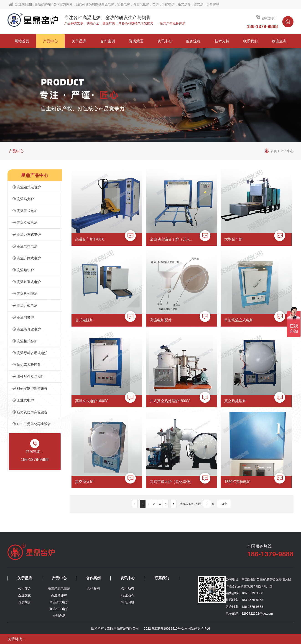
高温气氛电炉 (24, 246)
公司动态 (127, 588)
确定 (224, 504)
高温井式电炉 (24, 305)
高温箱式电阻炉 (26, 187)
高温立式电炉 (24, 223)
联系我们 (162, 578)
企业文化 (24, 595)
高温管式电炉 (24, 211)
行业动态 (127, 595)
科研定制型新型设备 (30, 388)
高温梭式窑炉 (24, 341)
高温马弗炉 (23, 199)
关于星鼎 (25, 578)
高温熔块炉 (23, 270)
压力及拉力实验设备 (30, 412)
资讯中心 (127, 578)
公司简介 (24, 588)
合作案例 (93, 578)
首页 (274, 151)
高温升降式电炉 (26, 258)
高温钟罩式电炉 (26, 282)
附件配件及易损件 (28, 376)
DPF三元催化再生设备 (31, 424)
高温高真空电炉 (26, 329)
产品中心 (16, 151)
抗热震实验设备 (26, 365)
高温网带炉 (23, 317)
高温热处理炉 (24, 294)
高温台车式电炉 (26, 234)
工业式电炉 (23, 400)
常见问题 (127, 602)
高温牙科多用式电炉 (30, 353)
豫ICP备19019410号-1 (168, 628)
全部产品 (59, 616)
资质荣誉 (24, 602)
